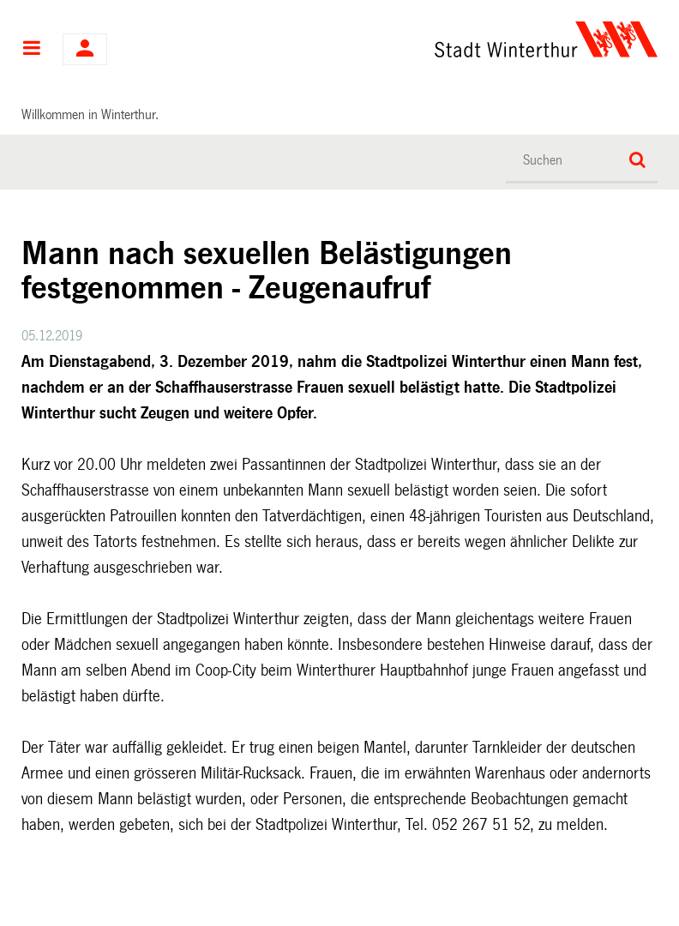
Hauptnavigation (31, 50)
